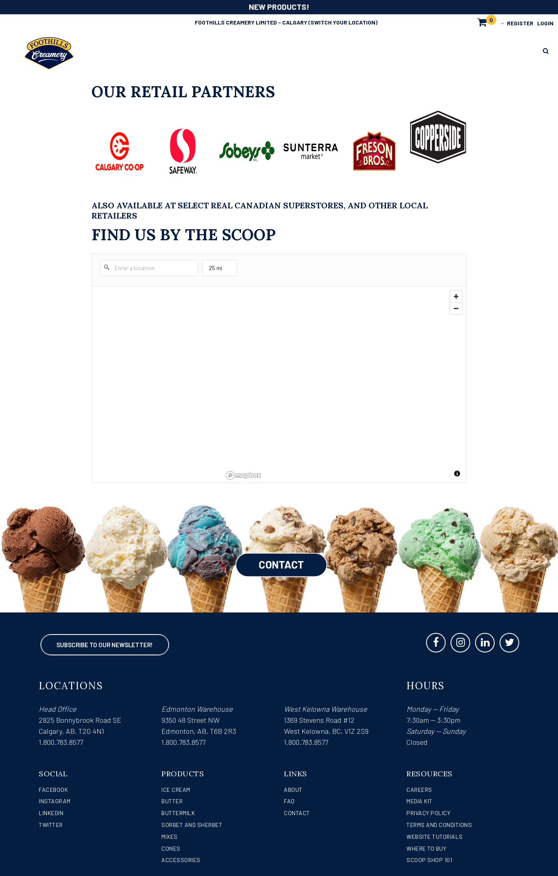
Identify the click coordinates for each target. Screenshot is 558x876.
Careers (419, 789)
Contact (297, 812)
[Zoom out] (456, 308)
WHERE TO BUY (426, 848)
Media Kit (419, 801)
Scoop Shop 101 (429, 859)
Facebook (53, 789)
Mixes (169, 836)
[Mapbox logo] (243, 475)
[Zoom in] (456, 296)
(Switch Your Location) (342, 22)
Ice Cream (175, 789)
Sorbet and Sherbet (191, 824)
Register (520, 23)
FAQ (289, 801)
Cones (171, 848)
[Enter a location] (149, 268)
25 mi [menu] (218, 270)
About (293, 789)
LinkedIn (51, 812)
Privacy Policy (428, 812)
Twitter (51, 824)
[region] (344, 384)
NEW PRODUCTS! (279, 6)
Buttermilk (178, 812)
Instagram (55, 801)
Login (545, 23)
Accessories (181, 859)
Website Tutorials (434, 836)
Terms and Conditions (439, 824)
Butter (172, 801)
